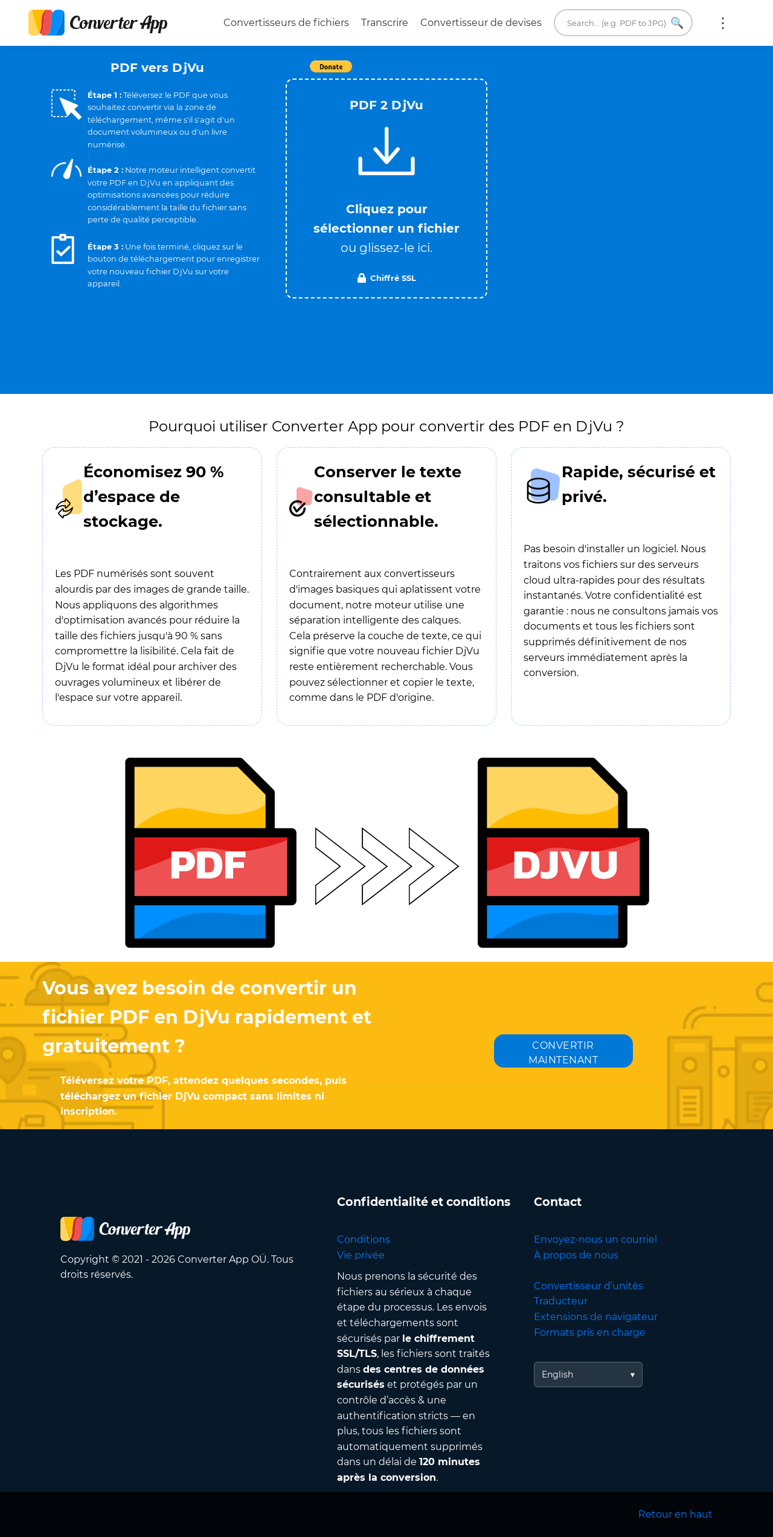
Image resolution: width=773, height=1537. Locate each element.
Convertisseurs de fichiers (286, 22)
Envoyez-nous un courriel (595, 1239)
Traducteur (561, 1301)
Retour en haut (675, 1514)
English (557, 1374)
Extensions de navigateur (596, 1317)
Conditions (363, 1239)
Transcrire (384, 22)
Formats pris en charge (590, 1332)
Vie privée (361, 1255)
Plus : (723, 23)
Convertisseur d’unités (588, 1286)
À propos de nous (576, 1255)
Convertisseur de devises (481, 22)
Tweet (456, 72)
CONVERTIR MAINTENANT (563, 1053)
